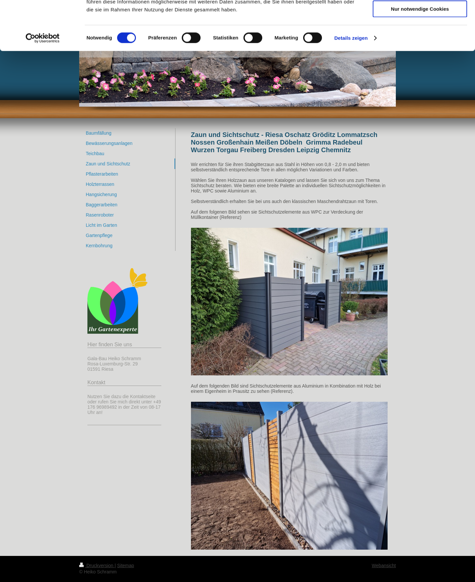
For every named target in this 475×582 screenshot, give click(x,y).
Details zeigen (350, 84)
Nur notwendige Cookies (420, 55)
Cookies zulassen (420, 16)
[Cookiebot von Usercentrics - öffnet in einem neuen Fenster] (43, 84)
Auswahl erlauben (420, 36)
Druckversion (96, 565)
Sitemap (125, 565)
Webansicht (384, 565)
